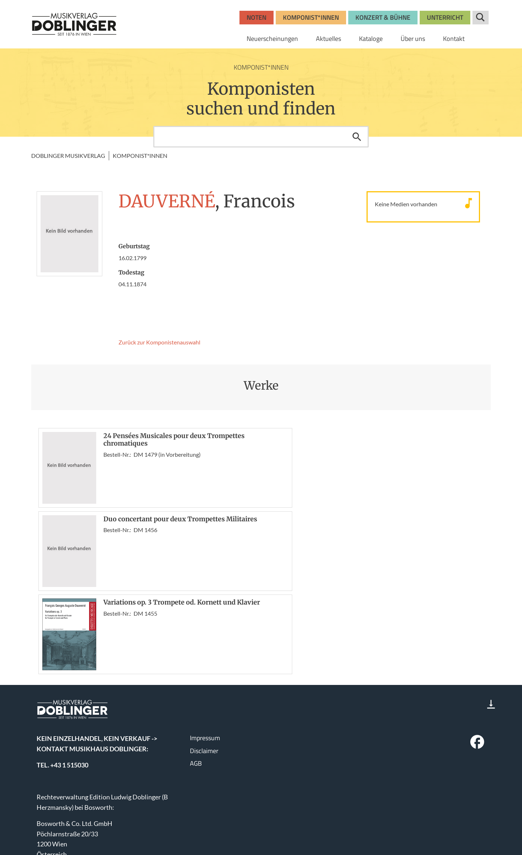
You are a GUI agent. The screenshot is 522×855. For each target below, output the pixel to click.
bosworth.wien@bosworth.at (88, 798)
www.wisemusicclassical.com (77, 829)
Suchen (357, 136)
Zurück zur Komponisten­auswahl (159, 342)
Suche (480, 17)
